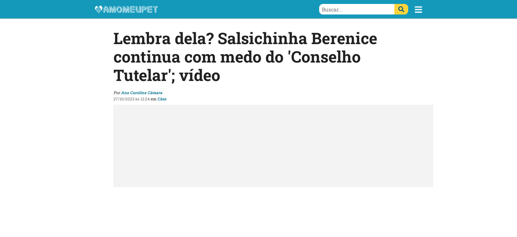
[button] (418, 9)
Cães (162, 98)
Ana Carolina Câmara (141, 92)
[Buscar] (401, 9)
